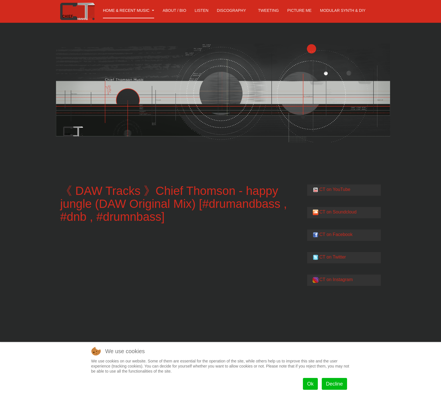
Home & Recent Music (128, 10)
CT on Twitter (332, 257)
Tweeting (268, 10)
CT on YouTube (334, 189)
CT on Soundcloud (337, 212)
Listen (201, 10)
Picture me (299, 10)
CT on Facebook (335, 234)
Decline (334, 384)
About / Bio (174, 10)
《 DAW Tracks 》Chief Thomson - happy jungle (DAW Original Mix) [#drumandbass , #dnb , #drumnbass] (173, 203)
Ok (310, 384)
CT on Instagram (336, 279)
